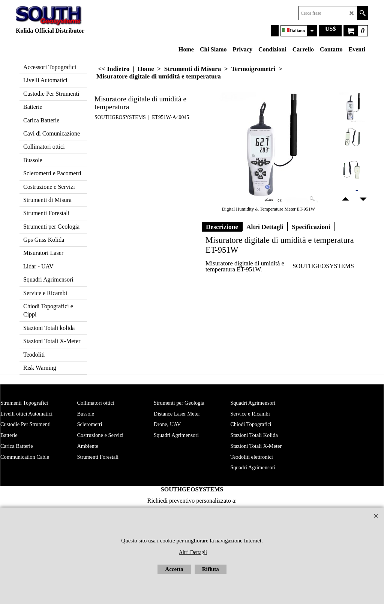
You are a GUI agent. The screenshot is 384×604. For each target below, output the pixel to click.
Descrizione (222, 226)
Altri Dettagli (265, 226)
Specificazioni (311, 226)
